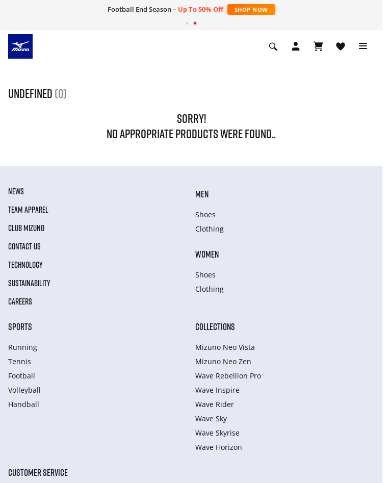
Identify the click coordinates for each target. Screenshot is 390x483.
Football (21, 375)
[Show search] (273, 46)
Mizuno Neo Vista (225, 347)
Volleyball (24, 390)
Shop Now (251, 9)
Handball (23, 404)
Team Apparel (28, 210)
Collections (215, 326)
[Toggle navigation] (363, 46)
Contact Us (24, 246)
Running (22, 347)
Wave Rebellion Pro (228, 375)
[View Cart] (318, 46)
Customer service (38, 472)
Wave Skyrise (217, 433)
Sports (20, 326)
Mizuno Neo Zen (223, 361)
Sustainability (29, 283)
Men (202, 193)
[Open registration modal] (295, 46)
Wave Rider (214, 404)
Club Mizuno (26, 228)
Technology (25, 265)
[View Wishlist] (340, 46)
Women (207, 254)
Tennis (19, 361)
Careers (20, 301)
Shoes (205, 214)
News (16, 191)
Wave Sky (211, 418)
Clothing (209, 229)
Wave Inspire (217, 390)
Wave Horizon (218, 447)
